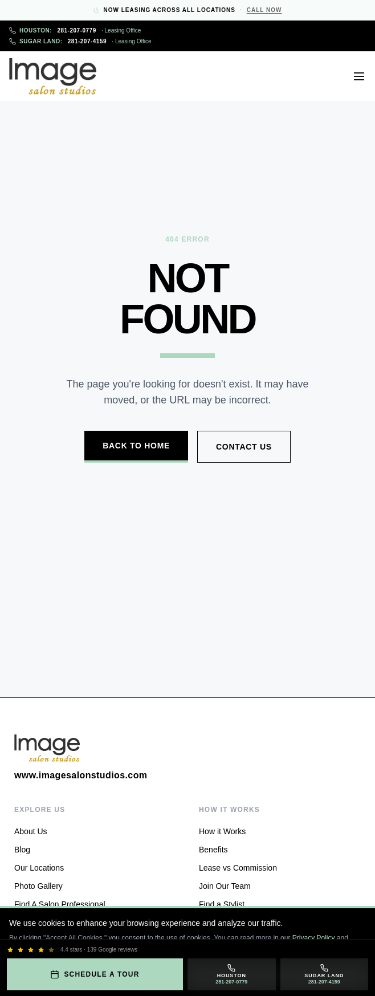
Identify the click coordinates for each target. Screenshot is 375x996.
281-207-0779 (75, 30)
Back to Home (136, 445)
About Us (30, 831)
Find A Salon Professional (59, 904)
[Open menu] (359, 76)
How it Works (222, 831)
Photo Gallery (38, 886)
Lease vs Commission (238, 867)
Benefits (213, 849)
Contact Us (244, 446)
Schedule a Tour (94, 974)
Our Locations (39, 867)
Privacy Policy (313, 938)
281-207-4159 (80, 41)
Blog (22, 849)
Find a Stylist (221, 904)
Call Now (264, 10)
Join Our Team (225, 886)
